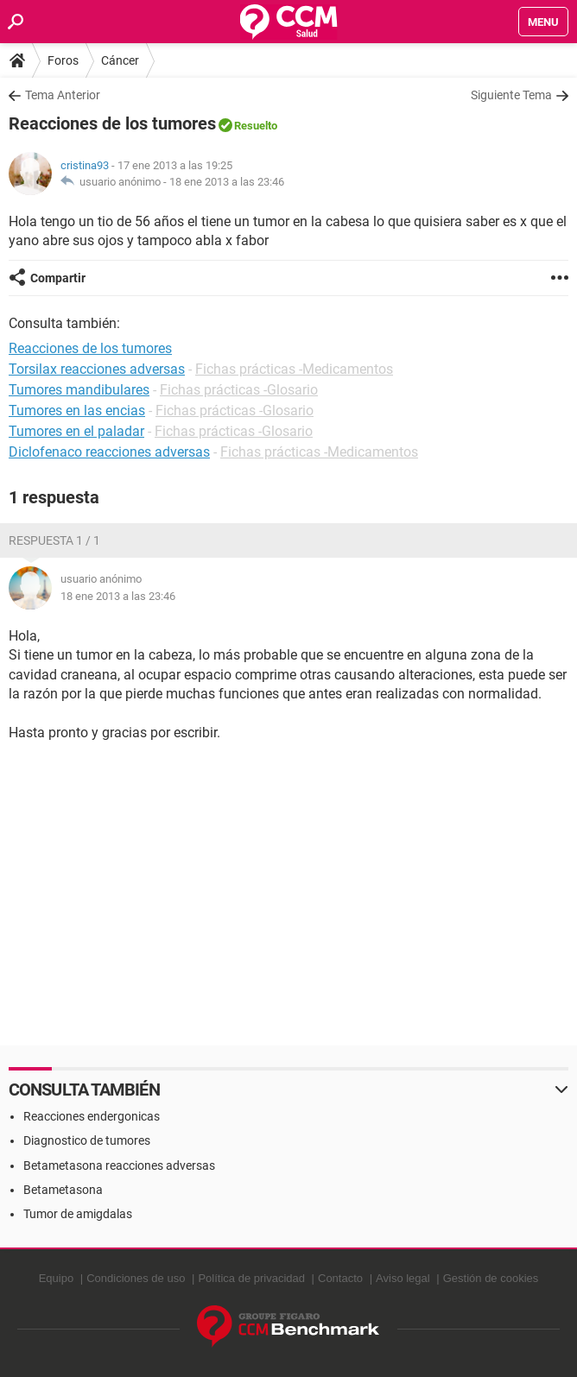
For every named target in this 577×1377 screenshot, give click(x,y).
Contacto (340, 1278)
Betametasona (63, 1190)
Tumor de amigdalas (77, 1214)
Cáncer (120, 60)
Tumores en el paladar (76, 431)
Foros (63, 60)
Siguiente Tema (511, 95)
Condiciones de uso (135, 1278)
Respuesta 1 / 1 (54, 540)
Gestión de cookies (491, 1278)
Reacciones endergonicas (91, 1116)
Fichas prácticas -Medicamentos (294, 369)
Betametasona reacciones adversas (119, 1165)
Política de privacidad (251, 1278)
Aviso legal (403, 1278)
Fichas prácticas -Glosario (239, 390)
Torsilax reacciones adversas (97, 369)
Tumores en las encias (77, 410)
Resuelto (255, 125)
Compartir (58, 278)
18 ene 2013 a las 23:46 (226, 181)
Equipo (56, 1278)
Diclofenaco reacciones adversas (109, 452)
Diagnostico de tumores (86, 1140)
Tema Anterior (62, 95)
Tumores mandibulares (79, 390)
